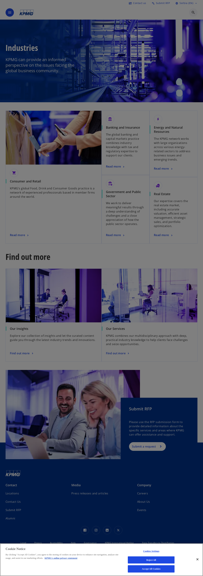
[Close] (197, 559)
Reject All (151, 560)
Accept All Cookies (151, 568)
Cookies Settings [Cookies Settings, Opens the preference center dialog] (151, 551)
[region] (101, 559)
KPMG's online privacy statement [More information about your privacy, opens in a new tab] (61, 558)
